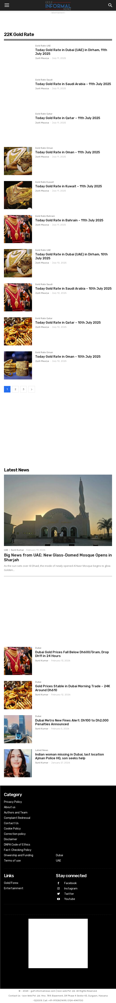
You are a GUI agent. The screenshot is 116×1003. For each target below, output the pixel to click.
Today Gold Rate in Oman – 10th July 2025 (68, 356)
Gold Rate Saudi (44, 80)
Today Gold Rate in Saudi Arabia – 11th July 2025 (73, 84)
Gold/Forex (11, 883)
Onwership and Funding (18, 855)
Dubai (38, 648)
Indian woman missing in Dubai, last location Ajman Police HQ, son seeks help (69, 756)
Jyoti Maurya (42, 58)
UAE (6, 550)
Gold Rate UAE (43, 46)
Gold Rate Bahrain (45, 216)
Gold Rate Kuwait (44, 182)
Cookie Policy (12, 828)
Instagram (70, 888)
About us (9, 807)
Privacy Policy (13, 802)
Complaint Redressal (17, 818)
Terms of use (12, 860)
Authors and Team (15, 812)
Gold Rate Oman (44, 148)
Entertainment (13, 888)
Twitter (69, 894)
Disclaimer (10, 839)
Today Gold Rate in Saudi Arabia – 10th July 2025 (73, 288)
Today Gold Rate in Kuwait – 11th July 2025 (68, 186)
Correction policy (15, 834)
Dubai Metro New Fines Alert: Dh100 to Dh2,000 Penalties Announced (71, 722)
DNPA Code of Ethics (17, 844)
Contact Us (11, 823)
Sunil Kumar (17, 550)
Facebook (70, 883)
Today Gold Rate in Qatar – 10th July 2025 (68, 322)
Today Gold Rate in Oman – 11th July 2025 (67, 152)
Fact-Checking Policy (17, 850)
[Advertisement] (58, 20)
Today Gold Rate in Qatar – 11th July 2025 (67, 118)
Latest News (41, 750)
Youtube (69, 899)
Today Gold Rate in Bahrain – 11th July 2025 (69, 220)
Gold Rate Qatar (43, 114)
